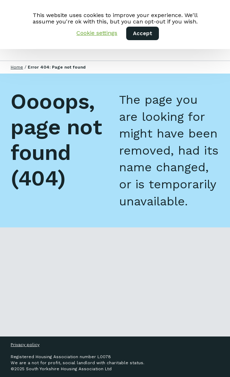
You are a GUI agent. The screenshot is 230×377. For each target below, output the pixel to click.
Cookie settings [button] (96, 32)
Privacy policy (25, 344)
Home (17, 67)
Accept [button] (142, 33)
